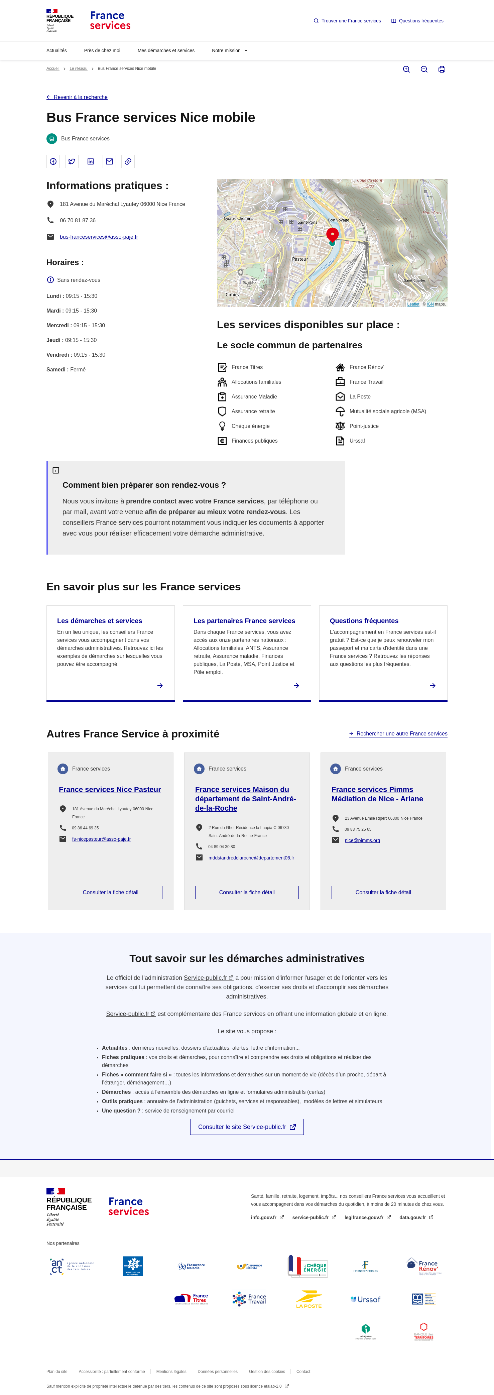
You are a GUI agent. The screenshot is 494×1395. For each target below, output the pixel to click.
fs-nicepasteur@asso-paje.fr (101, 839)
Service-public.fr (205, 977)
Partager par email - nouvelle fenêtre (109, 161)
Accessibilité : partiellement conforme (112, 1371)
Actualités (56, 50)
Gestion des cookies (267, 1371)
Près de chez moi (102, 50)
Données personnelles (218, 1371)
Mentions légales (171, 1371)
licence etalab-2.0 (266, 1386)
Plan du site (57, 1371)
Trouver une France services (351, 20)
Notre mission (226, 50)
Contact (303, 1371)
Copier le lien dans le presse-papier (128, 161)
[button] (332, 235)
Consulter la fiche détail (110, 892)
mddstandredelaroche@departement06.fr (251, 857)
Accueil (52, 68)
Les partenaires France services (244, 620)
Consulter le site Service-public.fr (242, 1127)
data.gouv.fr (413, 1217)
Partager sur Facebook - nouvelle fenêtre (53, 161)
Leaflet (413, 304)
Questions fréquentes (421, 20)
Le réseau (78, 68)
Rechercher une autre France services (402, 733)
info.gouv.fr (264, 1217)
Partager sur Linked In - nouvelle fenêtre (90, 161)
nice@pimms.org (362, 840)
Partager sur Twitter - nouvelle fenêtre (72, 161)
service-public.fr (311, 1217)
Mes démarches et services (166, 50)
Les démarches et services (99, 620)
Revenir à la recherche (81, 97)
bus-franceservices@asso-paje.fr (99, 237)
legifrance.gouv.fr (365, 1217)
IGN (430, 304)
